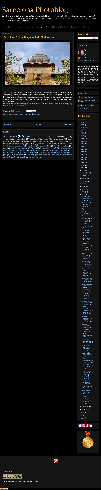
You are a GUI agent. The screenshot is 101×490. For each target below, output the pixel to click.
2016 (82, 146)
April (83, 192)
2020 (82, 136)
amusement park (17, 144)
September (85, 178)
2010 (82, 162)
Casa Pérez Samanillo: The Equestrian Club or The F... (87, 311)
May (83, 189)
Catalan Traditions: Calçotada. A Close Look (86, 326)
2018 (82, 141)
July (83, 184)
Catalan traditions (22, 148)
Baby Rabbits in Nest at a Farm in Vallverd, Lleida (87, 221)
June (84, 186)
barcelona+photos (33, 104)
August (84, 181)
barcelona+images (9, 106)
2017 (82, 144)
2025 (82, 122)
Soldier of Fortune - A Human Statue (87, 366)
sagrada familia (31, 141)
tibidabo (60, 144)
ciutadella (44, 152)
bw (53, 141)
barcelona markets (16, 146)
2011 (82, 160)
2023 (82, 127)
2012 (82, 157)
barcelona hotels (41, 155)
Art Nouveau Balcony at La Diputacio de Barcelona (87, 263)
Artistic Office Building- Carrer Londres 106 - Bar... (87, 303)
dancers (45, 141)
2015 (82, 149)
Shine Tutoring (82, 108)
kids (11, 148)
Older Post (67, 124)
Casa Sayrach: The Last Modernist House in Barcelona (86, 295)
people (45, 139)
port (27, 144)
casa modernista (56, 155)
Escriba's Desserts (85, 212)
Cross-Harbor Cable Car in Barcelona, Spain (86, 355)
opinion (64, 150)
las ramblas (58, 139)
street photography (34, 157)
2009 (82, 165)
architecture (13, 114)
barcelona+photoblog (18, 104)
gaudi (65, 137)
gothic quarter (35, 150)
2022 (82, 130)
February (85, 406)
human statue (63, 141)
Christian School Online (85, 97)
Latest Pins (75, 27)
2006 (82, 415)
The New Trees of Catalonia (87, 227)
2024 (82, 125)
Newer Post (8, 124)
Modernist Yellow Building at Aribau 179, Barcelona (87, 256)
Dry (83, 209)
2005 (82, 418)
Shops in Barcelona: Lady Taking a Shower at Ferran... (87, 400)
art (34, 144)
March (84, 194)
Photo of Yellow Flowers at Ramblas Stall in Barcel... (87, 373)
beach (5, 144)
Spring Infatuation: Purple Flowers (87, 361)
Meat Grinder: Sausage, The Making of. (87, 198)
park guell (6, 155)
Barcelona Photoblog (35, 9)
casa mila (22, 157)
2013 (82, 154)
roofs (38, 114)
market (66, 152)
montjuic (13, 150)
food (57, 137)
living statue (31, 146)
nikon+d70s (21, 106)
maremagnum (55, 152)
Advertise (30, 27)
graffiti (14, 157)
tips (49, 146)
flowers (6, 139)
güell (5, 150)
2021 (82, 133)
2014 (82, 152)
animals (16, 141)
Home (38, 124)
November (85, 173)
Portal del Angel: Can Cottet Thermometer (87, 392)
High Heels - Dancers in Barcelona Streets (86, 348)
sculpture (34, 139)
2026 (82, 119)
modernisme (31, 114)
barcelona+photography (63, 104)
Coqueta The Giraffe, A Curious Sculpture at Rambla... (86, 272)
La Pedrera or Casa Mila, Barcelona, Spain (86, 233)
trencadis (23, 150)
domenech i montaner (50, 150)
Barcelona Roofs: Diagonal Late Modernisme (87, 279)
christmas (21, 152)
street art (30, 155)
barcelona (6, 104)
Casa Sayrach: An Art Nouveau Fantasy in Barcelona (87, 286)
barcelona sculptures (61, 146)
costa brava (33, 152)
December (85, 170)
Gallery (39, 27)
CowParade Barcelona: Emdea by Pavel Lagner (86, 381)
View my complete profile (86, 60)
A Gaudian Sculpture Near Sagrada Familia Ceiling (87, 319)
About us (86, 27)
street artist (19, 139)
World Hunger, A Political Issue (87, 387)
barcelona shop (63, 148)
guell (5, 148)
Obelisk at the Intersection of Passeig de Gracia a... (87, 240)
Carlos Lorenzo (85, 58)
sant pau (42, 146)
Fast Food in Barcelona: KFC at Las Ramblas (87, 341)
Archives (8, 27)
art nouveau (22, 114)
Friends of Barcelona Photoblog (56, 27)
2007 (82, 413)
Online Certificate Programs (86, 100)
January (84, 409)
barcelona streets (49, 148)
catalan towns (18, 155)
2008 (82, 168)
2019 (82, 138)
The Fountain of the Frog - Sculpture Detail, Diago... (87, 248)
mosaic (51, 144)
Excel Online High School (86, 105)
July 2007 (35, 148)
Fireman (84, 216)
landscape (41, 144)
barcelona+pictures (47, 104)
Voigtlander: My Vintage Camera (86, 204)
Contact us (18, 27)
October (84, 176)
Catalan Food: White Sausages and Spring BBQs (87, 334)
